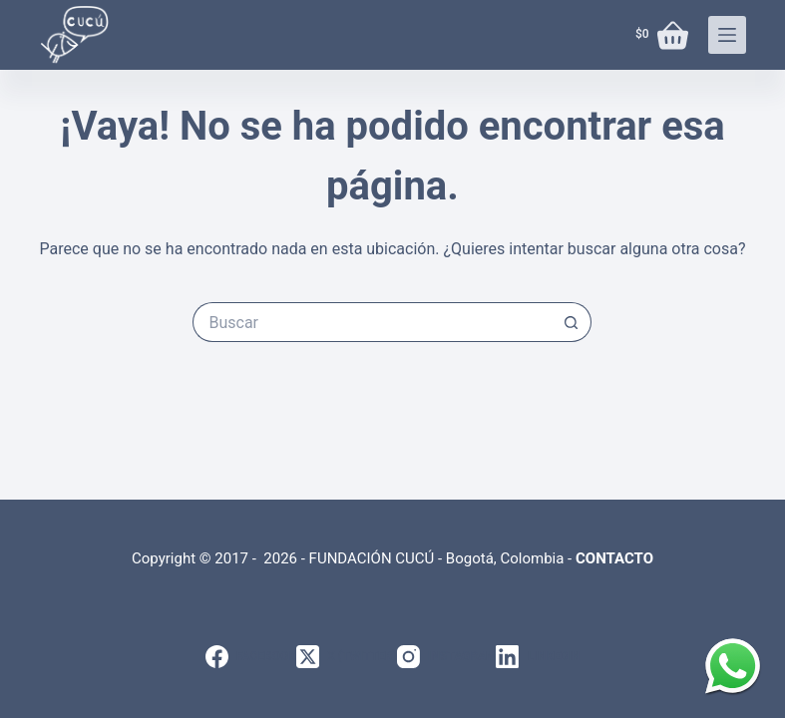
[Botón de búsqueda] (571, 322)
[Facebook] (250, 656)
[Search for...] (372, 322)
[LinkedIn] (538, 656)
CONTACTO (614, 558)
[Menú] (727, 35)
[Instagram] (447, 656)
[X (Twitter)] (346, 656)
